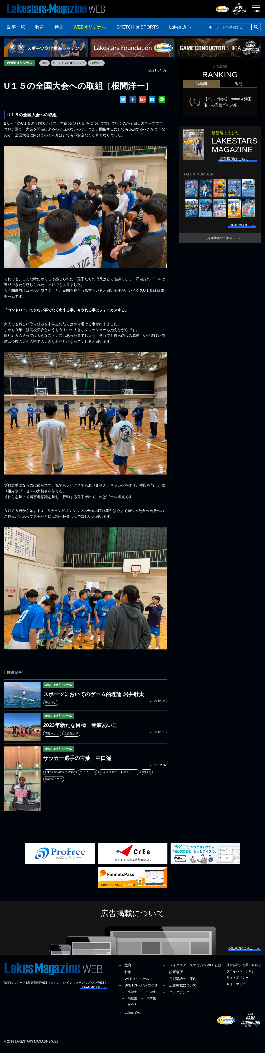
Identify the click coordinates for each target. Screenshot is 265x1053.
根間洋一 (103, 63)
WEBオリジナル (90, 27)
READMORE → (94, 990)
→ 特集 (124, 975)
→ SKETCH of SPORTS (137, 989)
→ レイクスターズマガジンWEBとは (191, 969)
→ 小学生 (129, 995)
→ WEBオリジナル (133, 982)
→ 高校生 (129, 1002)
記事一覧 (16, 27)
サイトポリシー (238, 981)
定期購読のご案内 (220, 237)
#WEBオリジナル (21, 63)
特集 (58, 27)
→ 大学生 (148, 1002)
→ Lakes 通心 (129, 1016)
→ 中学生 (148, 995)
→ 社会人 (129, 1008)
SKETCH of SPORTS (137, 27)
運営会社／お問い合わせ (244, 969)
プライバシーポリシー (242, 975)
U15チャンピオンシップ (74, 63)
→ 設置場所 (172, 975)
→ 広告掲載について (179, 989)
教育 (39, 27)
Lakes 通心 (180, 27)
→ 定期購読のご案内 (179, 982)
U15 (48, 63)
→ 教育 (124, 969)
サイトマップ (236, 987)
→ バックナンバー (177, 996)
